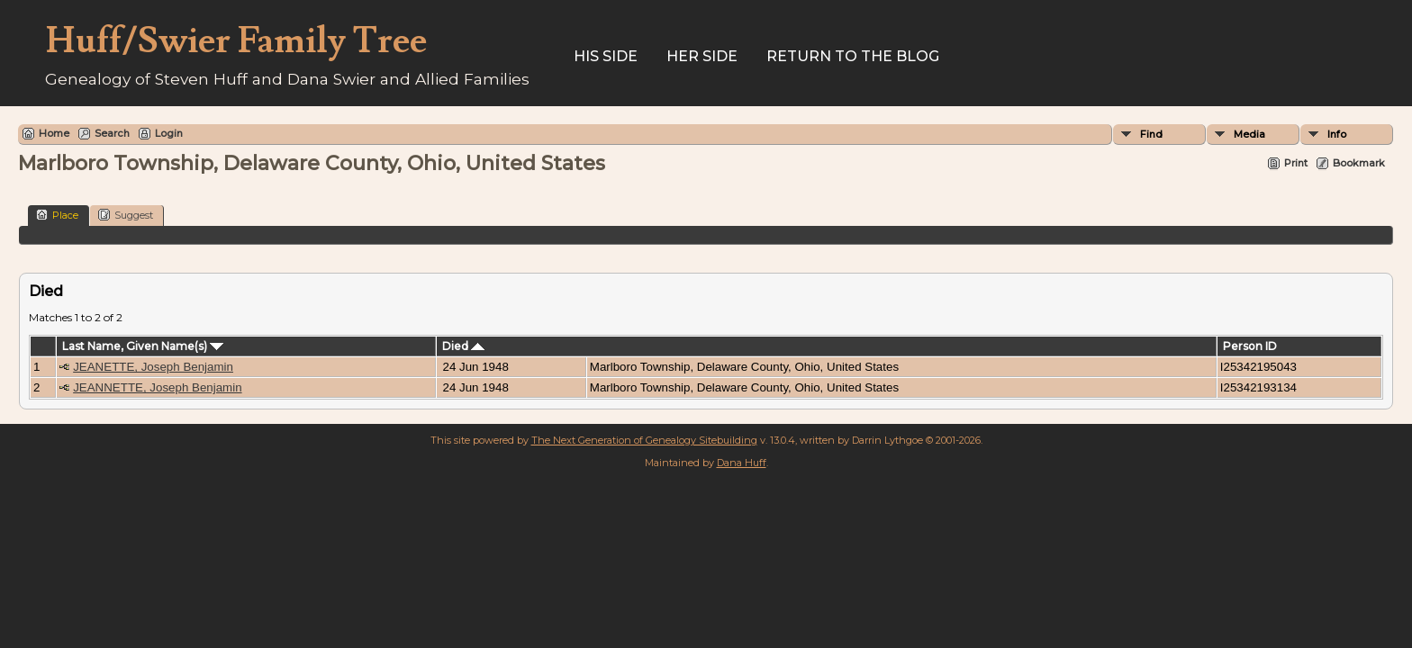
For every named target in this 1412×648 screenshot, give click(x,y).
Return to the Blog (852, 56)
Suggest (125, 214)
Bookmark (1359, 163)
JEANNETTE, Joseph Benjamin (157, 387)
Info (1336, 134)
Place (57, 214)
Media (1249, 134)
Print (1296, 163)
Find (1151, 134)
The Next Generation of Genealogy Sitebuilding (644, 440)
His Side (606, 56)
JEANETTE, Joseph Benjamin (153, 367)
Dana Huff (741, 462)
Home (54, 133)
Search (112, 133)
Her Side (702, 56)
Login (169, 133)
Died (463, 346)
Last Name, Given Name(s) (142, 346)
